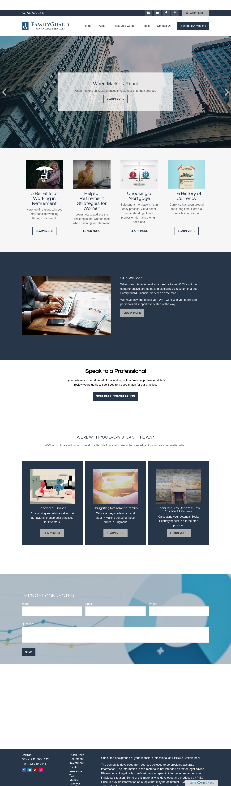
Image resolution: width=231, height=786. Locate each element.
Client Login (195, 3)
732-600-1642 (33, 3)
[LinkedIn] (148, 3)
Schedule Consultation (115, 386)
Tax (71, 766)
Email (89, 594)
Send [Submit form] (28, 642)
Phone (153, 594)
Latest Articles (78, 778)
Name (25, 594)
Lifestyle (74, 774)
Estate (73, 757)
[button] (87, 16)
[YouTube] (157, 3)
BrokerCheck (192, 748)
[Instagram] (41, 760)
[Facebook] (166, 3)
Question (27, 614)
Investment (76, 753)
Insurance (75, 761)
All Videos (75, 782)
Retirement (76, 749)
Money (73, 770)
